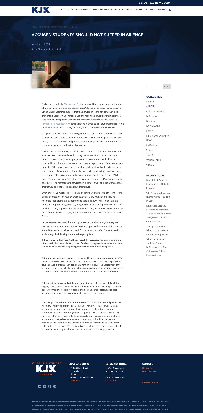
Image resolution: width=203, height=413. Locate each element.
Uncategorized (153, 159)
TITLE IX (63, 10)
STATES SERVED (150, 10)
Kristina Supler (56, 49)
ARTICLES (150, 106)
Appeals (150, 101)
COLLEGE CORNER (155, 111)
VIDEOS (150, 164)
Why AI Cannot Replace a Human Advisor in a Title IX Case (158, 197)
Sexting (150, 150)
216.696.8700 (74, 380)
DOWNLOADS (153, 126)
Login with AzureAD (150, 382)
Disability (150, 121)
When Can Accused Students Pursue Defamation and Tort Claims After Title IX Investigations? (156, 247)
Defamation (152, 116)
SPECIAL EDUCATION (79, 10)
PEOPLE (139, 10)
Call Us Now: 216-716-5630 (154, 3)
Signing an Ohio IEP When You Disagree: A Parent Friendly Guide (157, 230)
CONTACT (162, 10)
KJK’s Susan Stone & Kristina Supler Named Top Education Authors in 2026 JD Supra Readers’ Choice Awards (158, 213)
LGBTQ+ (150, 131)
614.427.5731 (111, 380)
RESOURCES (127, 10)
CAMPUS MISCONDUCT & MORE (105, 10)
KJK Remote (147, 368)
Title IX (149, 154)
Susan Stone (38, 49)
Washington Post (72, 104)
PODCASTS (151, 145)
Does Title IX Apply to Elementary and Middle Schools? (157, 184)
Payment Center (149, 371)
